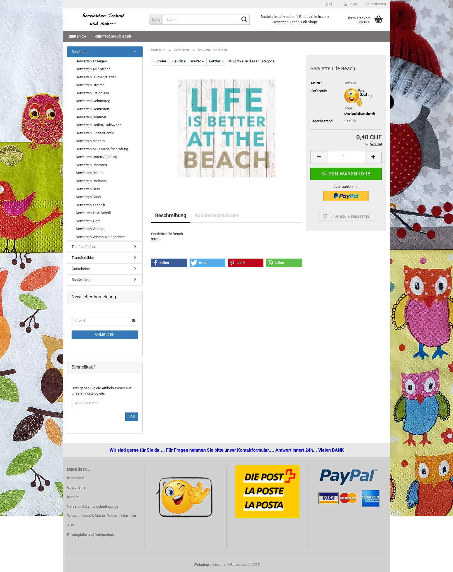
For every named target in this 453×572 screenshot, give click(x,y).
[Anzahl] (346, 157)
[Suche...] (156, 20)
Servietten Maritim (90, 141)
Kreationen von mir (113, 36)
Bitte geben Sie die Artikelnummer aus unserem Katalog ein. (102, 390)
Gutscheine (81, 269)
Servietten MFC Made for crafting (102, 149)
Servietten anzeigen (91, 61)
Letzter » (216, 61)
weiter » (197, 61)
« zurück (179, 61)
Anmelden (105, 335)
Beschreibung (170, 215)
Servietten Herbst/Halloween (98, 125)
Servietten (80, 52)
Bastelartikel (81, 280)
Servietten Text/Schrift (93, 213)
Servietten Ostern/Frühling (96, 157)
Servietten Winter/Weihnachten (100, 237)
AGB (70, 525)
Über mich (77, 36)
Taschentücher (83, 247)
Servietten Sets (88, 189)
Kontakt (73, 497)
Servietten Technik (90, 205)
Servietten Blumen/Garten (96, 77)
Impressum (76, 478)
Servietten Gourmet (91, 117)
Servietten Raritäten (91, 165)
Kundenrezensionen (217, 215)
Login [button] (350, 4)
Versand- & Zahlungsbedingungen (94, 506)
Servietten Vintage (90, 229)
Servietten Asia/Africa (93, 69)
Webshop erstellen (208, 564)
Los (131, 417)
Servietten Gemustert (92, 109)
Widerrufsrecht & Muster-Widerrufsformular (101, 516)
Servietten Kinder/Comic (95, 133)
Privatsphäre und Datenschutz (91, 535)
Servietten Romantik (92, 181)
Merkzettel (375, 4)
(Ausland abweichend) (359, 114)
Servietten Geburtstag (93, 101)
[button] (330, 4)
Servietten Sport (88, 197)
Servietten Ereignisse (92, 93)
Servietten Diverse (90, 85)
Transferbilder (83, 257)
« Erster (160, 61)
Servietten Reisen (89, 173)
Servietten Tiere (88, 221)
